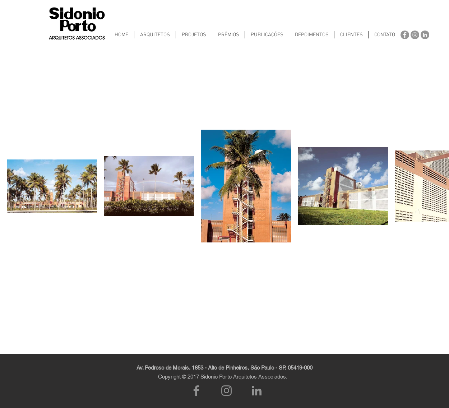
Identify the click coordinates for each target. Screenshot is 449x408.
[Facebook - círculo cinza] (405, 35)
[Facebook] (196, 391)
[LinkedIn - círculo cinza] (425, 35)
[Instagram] (226, 391)
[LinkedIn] (257, 391)
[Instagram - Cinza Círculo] (415, 35)
